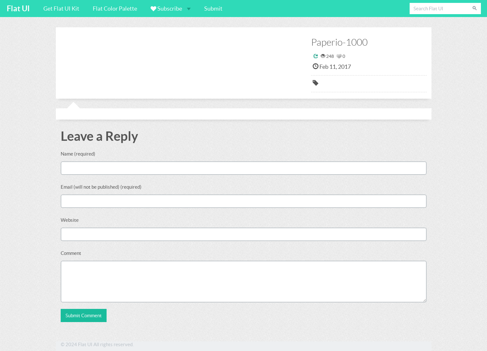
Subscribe (171, 8)
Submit (213, 8)
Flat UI (18, 8)
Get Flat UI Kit (61, 8)
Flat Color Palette (115, 8)
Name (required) (78, 154)
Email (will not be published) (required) (101, 187)
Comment (71, 253)
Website (70, 220)
